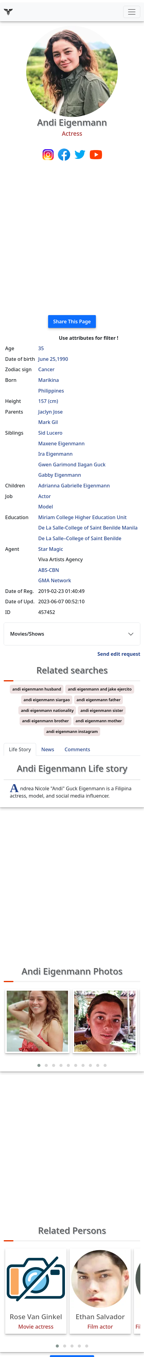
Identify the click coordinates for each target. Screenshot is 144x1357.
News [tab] (47, 749)
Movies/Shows (27, 633)
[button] (39, 1065)
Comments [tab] (77, 749)
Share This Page (72, 321)
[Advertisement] (72, 238)
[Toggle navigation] (131, 12)
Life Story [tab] (20, 749)
